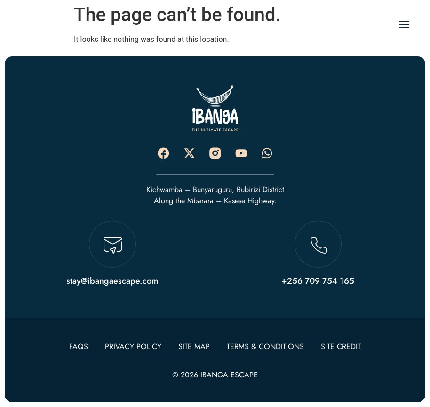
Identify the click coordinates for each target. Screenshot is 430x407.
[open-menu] (404, 25)
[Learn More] (112, 257)
